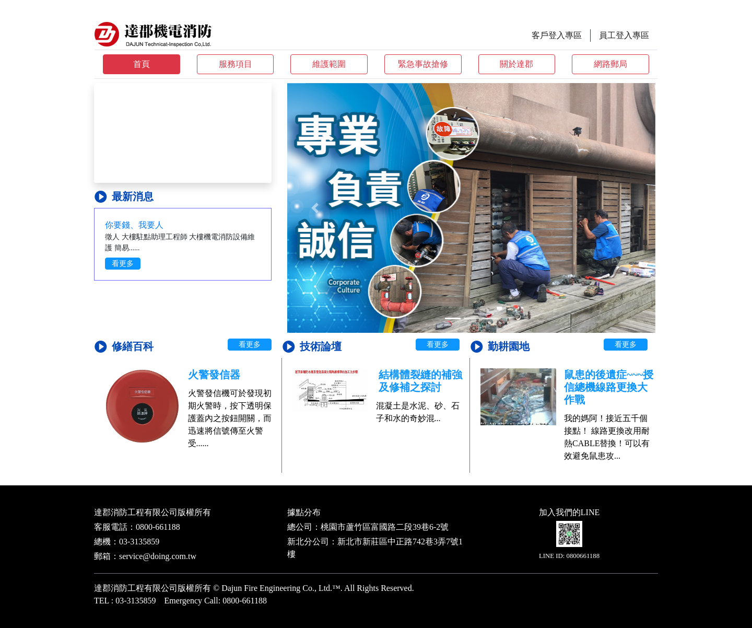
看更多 (123, 264)
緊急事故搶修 (423, 64)
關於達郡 (516, 64)
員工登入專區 (624, 35)
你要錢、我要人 (134, 224)
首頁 (141, 64)
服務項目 (235, 64)
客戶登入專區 (557, 35)
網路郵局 (610, 64)
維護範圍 (329, 64)
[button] (315, 208)
